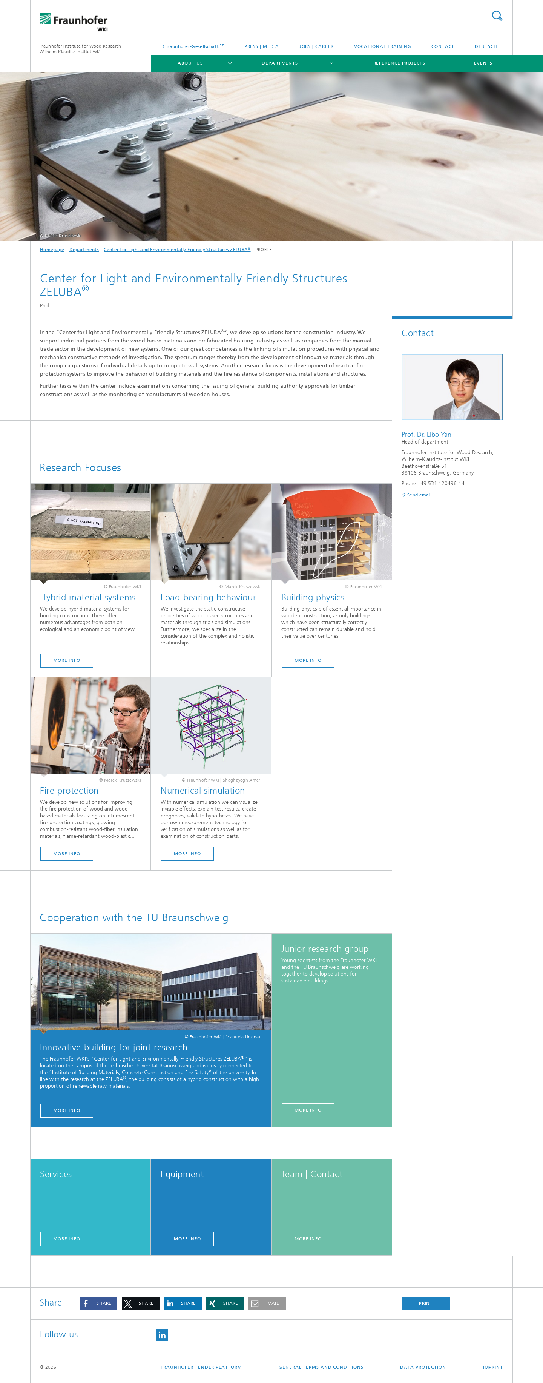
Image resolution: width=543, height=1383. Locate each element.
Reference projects (399, 63)
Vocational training (382, 46)
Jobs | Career (316, 46)
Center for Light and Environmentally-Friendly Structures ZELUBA (177, 249)
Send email (419, 495)
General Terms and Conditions (321, 1367)
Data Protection (423, 1367)
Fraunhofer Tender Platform (201, 1367)
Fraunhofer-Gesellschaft (192, 46)
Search (497, 15)
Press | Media (261, 46)
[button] (98, 1303)
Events (483, 63)
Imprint (493, 1367)
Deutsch (486, 46)
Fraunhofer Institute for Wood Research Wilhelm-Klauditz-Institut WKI (80, 48)
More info (66, 660)
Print (426, 1303)
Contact (442, 46)
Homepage (52, 249)
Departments (280, 63)
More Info (308, 660)
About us (190, 63)
